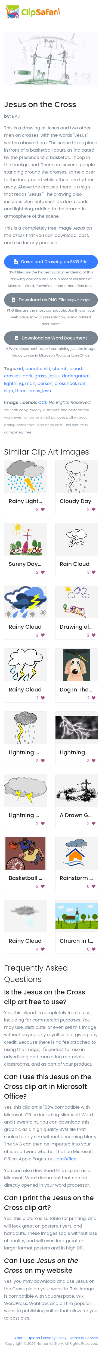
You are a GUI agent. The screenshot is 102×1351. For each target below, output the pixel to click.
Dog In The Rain (81, 689)
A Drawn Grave (80, 815)
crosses (12, 376)
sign (8, 391)
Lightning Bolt (27, 752)
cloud (76, 369)
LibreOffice (65, 1159)
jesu (46, 391)
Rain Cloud (75, 564)
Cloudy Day (75, 501)
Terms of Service (83, 1338)
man (30, 383)
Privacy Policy (54, 1338)
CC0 (43, 402)
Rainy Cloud (25, 627)
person (44, 383)
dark (27, 376)
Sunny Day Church (34, 564)
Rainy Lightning (30, 501)
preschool (65, 383)
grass (41, 376)
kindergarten (76, 376)
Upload (34, 1338)
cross (34, 391)
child (45, 369)
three (21, 391)
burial (31, 369)
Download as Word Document (51, 338)
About (19, 1338)
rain (82, 383)
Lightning (72, 752)
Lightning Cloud (30, 815)
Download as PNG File (51, 300)
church (59, 369)
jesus (54, 376)
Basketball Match (32, 878)
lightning (13, 383)
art (20, 369)
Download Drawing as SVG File (50, 262)
